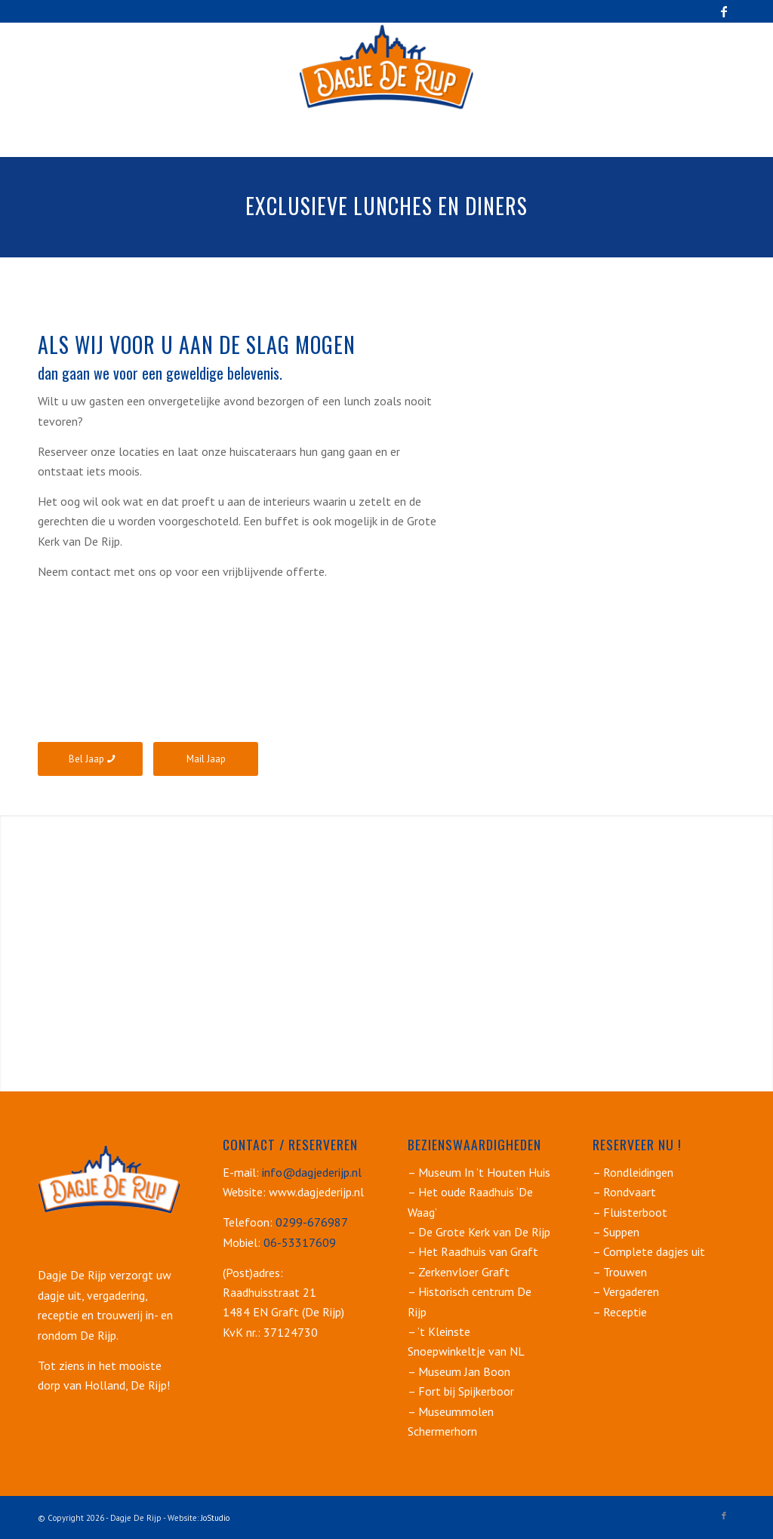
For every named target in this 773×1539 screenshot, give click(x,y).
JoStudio (215, 1518)
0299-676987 (312, 1222)
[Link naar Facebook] (724, 11)
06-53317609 (299, 1242)
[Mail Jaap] (205, 759)
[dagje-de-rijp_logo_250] (386, 67)
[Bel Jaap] (90, 759)
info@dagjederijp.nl (310, 1172)
